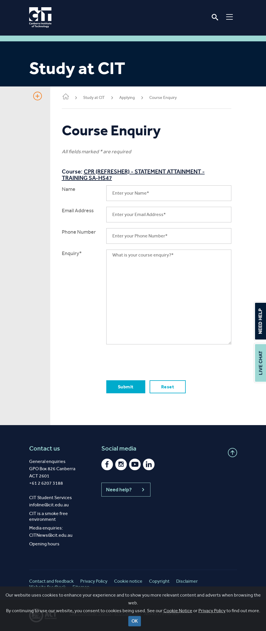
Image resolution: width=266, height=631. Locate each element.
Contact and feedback (51, 581)
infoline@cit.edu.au (49, 505)
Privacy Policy (212, 618)
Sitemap (81, 587)
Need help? (126, 489)
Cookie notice (128, 581)
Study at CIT (94, 97)
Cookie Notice (177, 618)
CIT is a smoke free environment (48, 516)
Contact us (44, 448)
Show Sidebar (37, 96)
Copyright (159, 581)
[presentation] (150, 361)
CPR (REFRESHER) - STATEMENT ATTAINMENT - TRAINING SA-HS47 (133, 174)
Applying (127, 97)
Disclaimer (187, 581)
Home (65, 97)
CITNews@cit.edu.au (50, 535)
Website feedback (47, 587)
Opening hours (44, 544)
